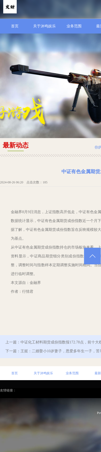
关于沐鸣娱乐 (44, 26)
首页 (15, 26)
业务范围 (74, 26)
